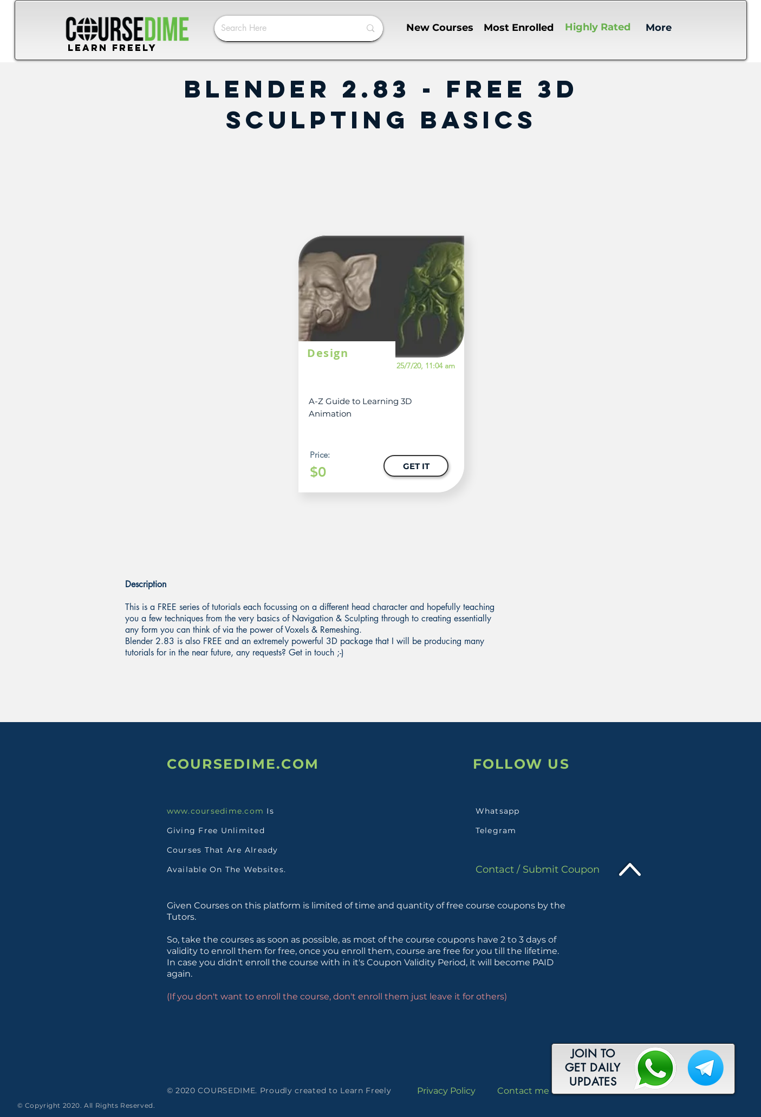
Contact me (523, 1091)
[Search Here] (282, 28)
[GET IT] (415, 466)
